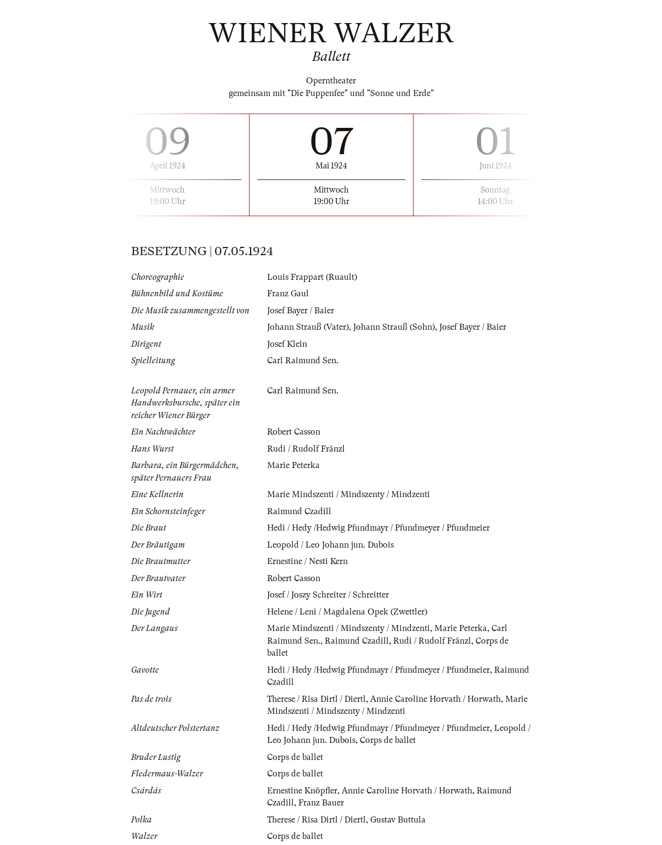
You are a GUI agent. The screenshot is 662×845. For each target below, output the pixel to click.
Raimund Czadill (299, 511)
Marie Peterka (293, 465)
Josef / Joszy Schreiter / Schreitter (328, 595)
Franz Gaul (288, 293)
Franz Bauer (321, 803)
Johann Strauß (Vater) (308, 327)
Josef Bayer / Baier (300, 311)
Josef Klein (287, 344)
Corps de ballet (388, 740)
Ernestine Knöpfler (302, 791)
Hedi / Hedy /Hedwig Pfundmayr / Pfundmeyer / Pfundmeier (378, 528)
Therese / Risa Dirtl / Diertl (316, 699)
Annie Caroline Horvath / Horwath (435, 699)
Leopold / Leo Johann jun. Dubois (330, 545)
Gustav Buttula (398, 820)
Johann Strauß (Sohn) (394, 327)
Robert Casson (293, 432)
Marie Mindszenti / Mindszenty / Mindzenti (348, 494)
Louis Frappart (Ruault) (312, 277)
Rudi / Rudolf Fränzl (306, 449)
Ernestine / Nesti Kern (307, 561)
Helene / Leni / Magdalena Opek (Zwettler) (347, 612)
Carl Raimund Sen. (302, 360)
